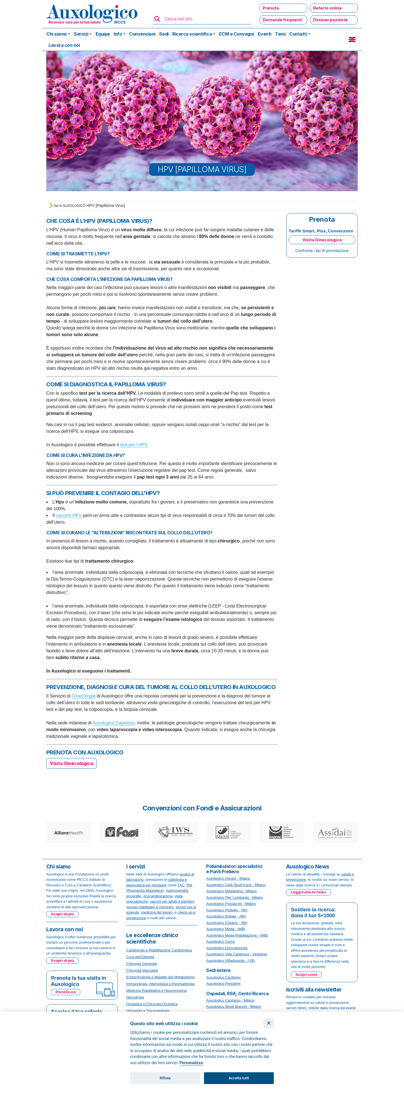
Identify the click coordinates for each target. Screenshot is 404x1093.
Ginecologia (84, 696)
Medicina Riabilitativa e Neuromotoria (156, 990)
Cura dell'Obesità (140, 957)
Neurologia (135, 997)
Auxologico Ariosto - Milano (228, 878)
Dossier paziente (330, 19)
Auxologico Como (220, 941)
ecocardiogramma (158, 896)
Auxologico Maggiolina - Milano (231, 891)
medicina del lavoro (157, 912)
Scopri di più (62, 914)
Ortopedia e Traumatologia (147, 1011)
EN (352, 39)
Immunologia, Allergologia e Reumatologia (160, 984)
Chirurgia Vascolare (142, 970)
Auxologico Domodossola (226, 948)
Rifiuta (165, 1078)
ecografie (133, 896)
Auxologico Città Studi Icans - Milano (236, 885)
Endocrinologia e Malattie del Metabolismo (160, 977)
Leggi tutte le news (308, 892)
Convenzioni (142, 34)
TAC (181, 885)
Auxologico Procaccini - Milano (231, 904)
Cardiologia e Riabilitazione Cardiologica (159, 950)
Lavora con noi (64, 45)
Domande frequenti (282, 19)
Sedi (163, 34)
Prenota (271, 8)
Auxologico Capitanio (114, 722)
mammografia (177, 890)
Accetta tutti (239, 1078)
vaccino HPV (69, 515)
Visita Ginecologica (71, 763)
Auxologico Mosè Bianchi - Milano (233, 1006)
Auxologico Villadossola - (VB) (230, 960)
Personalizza (191, 1062)
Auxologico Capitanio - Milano (230, 1000)
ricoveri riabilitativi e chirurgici (150, 907)
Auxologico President (223, 983)
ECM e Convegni (236, 34)
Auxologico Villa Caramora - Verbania (236, 954)
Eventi (264, 34)
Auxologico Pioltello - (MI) (226, 910)
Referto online (327, 8)
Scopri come (306, 974)
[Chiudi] (268, 1023)
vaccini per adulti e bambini (172, 901)
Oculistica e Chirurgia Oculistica (152, 1004)
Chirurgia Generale (141, 964)
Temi (280, 34)
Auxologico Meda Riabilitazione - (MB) (237, 935)
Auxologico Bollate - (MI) (226, 916)
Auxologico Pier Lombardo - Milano (234, 897)
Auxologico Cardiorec (223, 977)
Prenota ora (66, 992)
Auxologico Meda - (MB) (225, 929)
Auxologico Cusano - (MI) (226, 923)
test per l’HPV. (134, 444)
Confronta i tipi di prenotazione (322, 250)
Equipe (103, 34)
